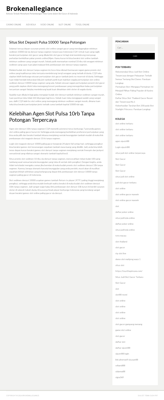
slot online (120, 188)
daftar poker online (124, 212)
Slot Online (65, 24)
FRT (156, 395)
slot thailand (121, 241)
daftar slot (120, 342)
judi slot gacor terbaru (125, 182)
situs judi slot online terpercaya (130, 153)
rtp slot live (120, 253)
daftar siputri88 (122, 347)
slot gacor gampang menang (128, 324)
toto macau (120, 235)
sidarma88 (120, 371)
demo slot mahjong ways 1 (128, 259)
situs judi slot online (124, 176)
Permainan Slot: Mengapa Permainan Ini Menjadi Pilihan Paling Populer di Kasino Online (134, 90)
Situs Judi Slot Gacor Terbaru (129, 277)
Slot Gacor (120, 159)
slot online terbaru (124, 123)
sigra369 (119, 377)
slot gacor (120, 247)
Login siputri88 (122, 147)
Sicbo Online (47, 24)
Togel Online (82, 24)
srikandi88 (120, 365)
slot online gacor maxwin (127, 194)
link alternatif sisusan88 (126, 359)
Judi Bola (31, 24)
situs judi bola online (125, 218)
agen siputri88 (122, 141)
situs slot (119, 265)
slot (117, 206)
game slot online (123, 330)
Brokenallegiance (34, 8)
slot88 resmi (121, 294)
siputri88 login (122, 353)
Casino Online (13, 24)
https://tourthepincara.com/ (128, 271)
